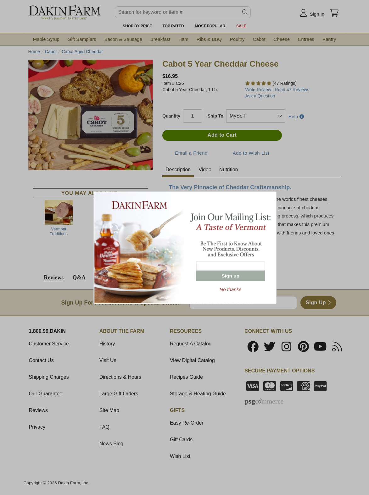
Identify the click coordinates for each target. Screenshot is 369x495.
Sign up (230, 275)
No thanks (230, 289)
